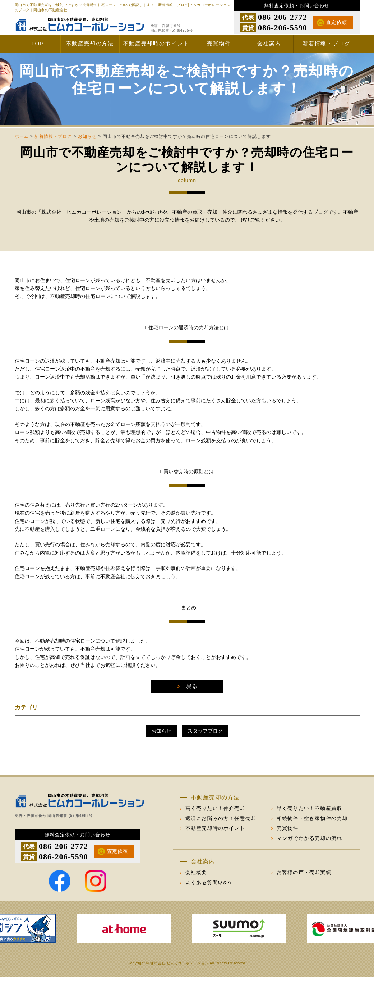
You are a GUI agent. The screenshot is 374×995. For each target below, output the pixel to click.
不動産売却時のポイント (156, 43)
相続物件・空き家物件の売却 (312, 837)
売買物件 (219, 43)
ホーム (22, 154)
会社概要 (196, 891)
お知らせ (87, 154)
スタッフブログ (205, 749)
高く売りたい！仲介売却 (215, 826)
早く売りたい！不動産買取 (309, 826)
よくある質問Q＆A (208, 901)
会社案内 (269, 43)
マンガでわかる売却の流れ (309, 856)
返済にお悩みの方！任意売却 (221, 837)
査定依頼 (336, 22)
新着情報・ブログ (327, 43)
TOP (37, 43)
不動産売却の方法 (90, 43)
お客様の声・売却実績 (304, 891)
